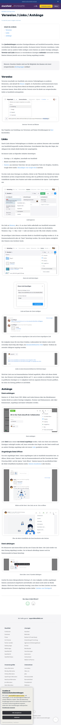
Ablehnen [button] (16, 717)
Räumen (12, 225)
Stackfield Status (9, 657)
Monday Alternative (10, 671)
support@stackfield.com (36, 618)
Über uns (26, 671)
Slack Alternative (9, 685)
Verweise (9, 30)
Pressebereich (28, 682)
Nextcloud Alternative (10, 679)
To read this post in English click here (11, 20)
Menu (56, 6)
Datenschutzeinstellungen (43, 718)
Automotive (27, 654)
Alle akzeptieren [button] (16, 712)
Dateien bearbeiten (35, 464)
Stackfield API (8, 651)
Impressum (16, 722)
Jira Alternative (8, 682)
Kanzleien (27, 631)
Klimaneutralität (28, 676)
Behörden (27, 634)
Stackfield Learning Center (8, 11)
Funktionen (8, 631)
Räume (22, 84)
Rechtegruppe (19, 67)
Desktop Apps (8, 645)
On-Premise (8, 640)
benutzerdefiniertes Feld (34, 345)
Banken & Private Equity (30, 637)
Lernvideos (27, 668)
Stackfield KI (8, 654)
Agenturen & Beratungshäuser (32, 643)
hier (52, 130)
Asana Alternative (9, 668)
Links (7, 33)
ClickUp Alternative (10, 674)
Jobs (25, 674)
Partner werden (9, 643)
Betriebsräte (27, 648)
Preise (6, 637)
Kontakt (34, 718)
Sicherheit (7, 634)
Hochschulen (27, 657)
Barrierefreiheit (28, 679)
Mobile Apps (8, 648)
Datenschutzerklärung (7, 722)
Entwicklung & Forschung (31, 640)
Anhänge (9, 36)
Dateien (6, 165)
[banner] (17, 705)
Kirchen (26, 645)
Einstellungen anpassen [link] (8, 707)
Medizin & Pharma (29, 659)
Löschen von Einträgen (43, 588)
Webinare (27, 685)
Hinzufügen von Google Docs (27, 168)
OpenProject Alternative (11, 676)
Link (34, 447)
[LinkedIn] (34, 711)
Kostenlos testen (46, 6)
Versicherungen (28, 651)
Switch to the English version (29, 1)
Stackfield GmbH (36, 715)
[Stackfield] (7, 6)
